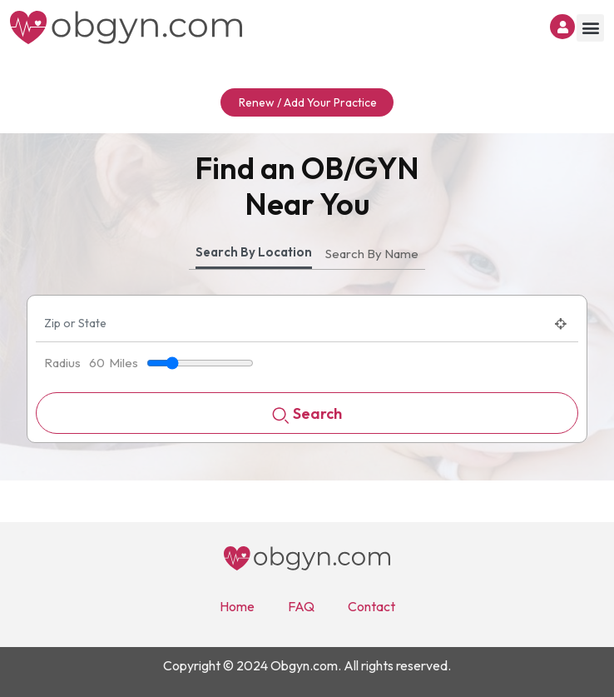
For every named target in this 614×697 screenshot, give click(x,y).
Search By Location (254, 252)
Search (307, 415)
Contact (371, 606)
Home (237, 606)
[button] (590, 28)
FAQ (301, 606)
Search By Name (371, 253)
